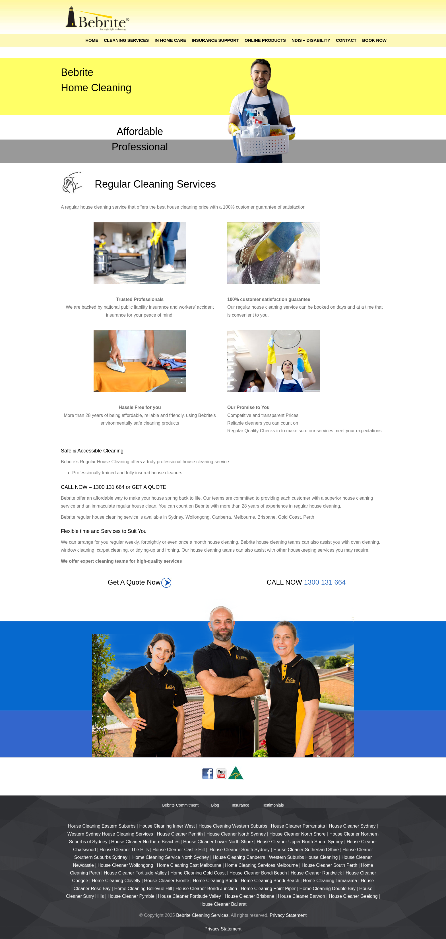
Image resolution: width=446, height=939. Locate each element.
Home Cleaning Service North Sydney (170, 857)
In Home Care (170, 40)
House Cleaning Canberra (239, 857)
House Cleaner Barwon (301, 896)
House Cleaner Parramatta (298, 826)
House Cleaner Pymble (131, 896)
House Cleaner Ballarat (222, 904)
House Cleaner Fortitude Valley (135, 873)
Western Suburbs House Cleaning (303, 857)
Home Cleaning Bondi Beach (270, 880)
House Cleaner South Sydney (240, 849)
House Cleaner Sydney (352, 826)
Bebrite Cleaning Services (202, 915)
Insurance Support (215, 40)
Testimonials (273, 805)
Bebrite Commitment (180, 805)
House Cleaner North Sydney (236, 834)
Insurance (240, 805)
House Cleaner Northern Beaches (145, 841)
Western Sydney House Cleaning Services (110, 834)
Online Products (265, 40)
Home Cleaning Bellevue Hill (143, 888)
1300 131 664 (325, 582)
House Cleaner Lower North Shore (218, 841)
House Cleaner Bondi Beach (258, 873)
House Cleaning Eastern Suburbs (101, 826)
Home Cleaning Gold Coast (198, 873)
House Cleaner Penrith (180, 834)
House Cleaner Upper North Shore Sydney (300, 841)
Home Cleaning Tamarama (330, 880)
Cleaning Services (126, 40)
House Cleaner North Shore (297, 834)
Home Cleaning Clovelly (116, 880)
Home (91, 40)
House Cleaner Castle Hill (178, 849)
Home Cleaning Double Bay (328, 888)
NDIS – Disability (311, 40)
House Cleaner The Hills (124, 849)
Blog (215, 805)
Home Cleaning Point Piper (268, 888)
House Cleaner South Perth (329, 865)
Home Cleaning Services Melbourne (261, 865)
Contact (346, 40)
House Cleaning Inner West (167, 826)
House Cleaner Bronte (166, 880)
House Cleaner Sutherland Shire (306, 849)
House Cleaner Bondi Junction (206, 888)
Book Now (374, 40)
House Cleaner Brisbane (249, 896)
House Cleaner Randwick (316, 873)
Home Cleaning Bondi (215, 880)
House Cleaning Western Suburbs (233, 826)
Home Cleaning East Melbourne (189, 865)
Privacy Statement (288, 915)
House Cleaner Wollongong (125, 865)
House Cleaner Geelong (354, 896)
